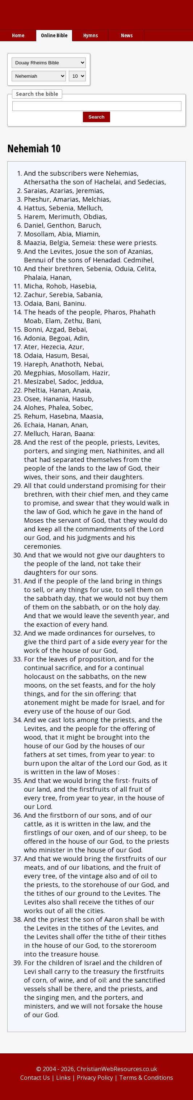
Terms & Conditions (146, 1078)
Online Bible (54, 35)
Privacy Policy (95, 1078)
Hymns (90, 35)
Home (18, 35)
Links (63, 1078)
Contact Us (35, 1078)
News (127, 35)
